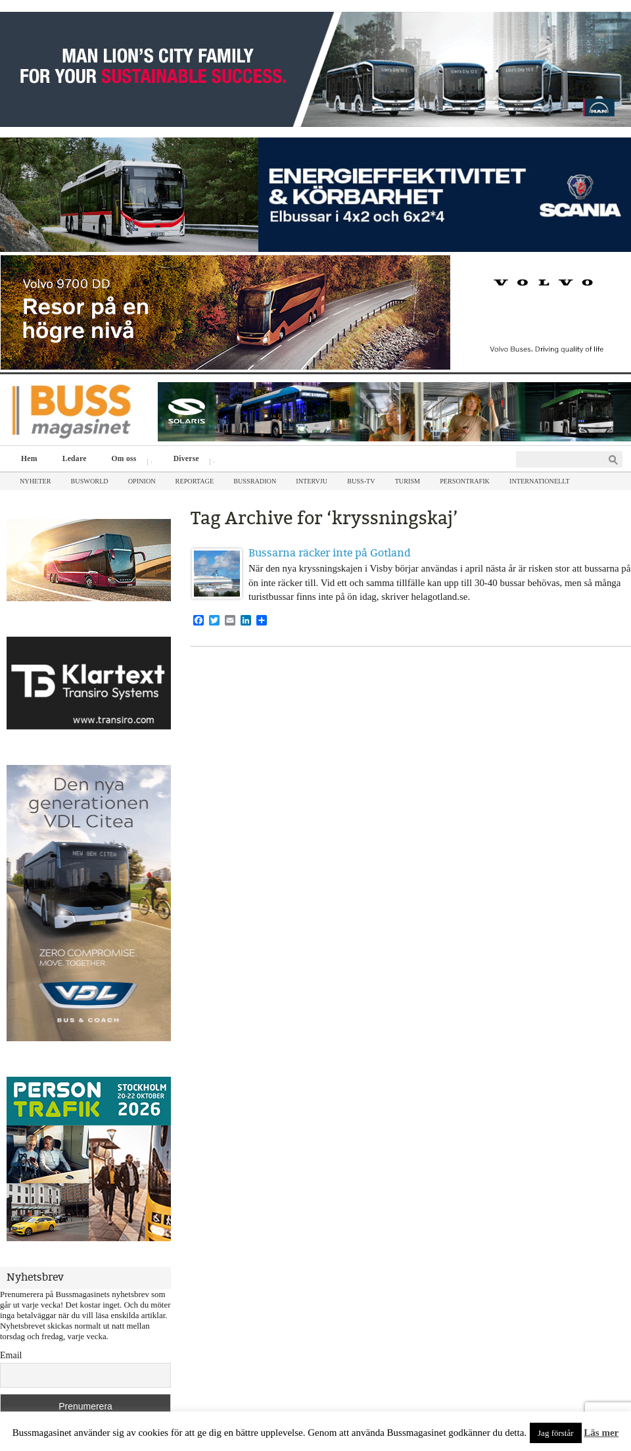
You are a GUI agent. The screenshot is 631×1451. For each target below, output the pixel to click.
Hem (29, 459)
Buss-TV (361, 481)
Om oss (127, 460)
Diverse (189, 460)
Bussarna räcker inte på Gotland (329, 553)
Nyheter (35, 481)
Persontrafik (465, 481)
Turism (408, 481)
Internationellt (539, 481)
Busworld (89, 481)
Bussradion (254, 481)
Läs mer (601, 1432)
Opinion (142, 481)
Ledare (74, 459)
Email (11, 1355)
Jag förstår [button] (556, 1433)
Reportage (194, 481)
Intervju (311, 481)
